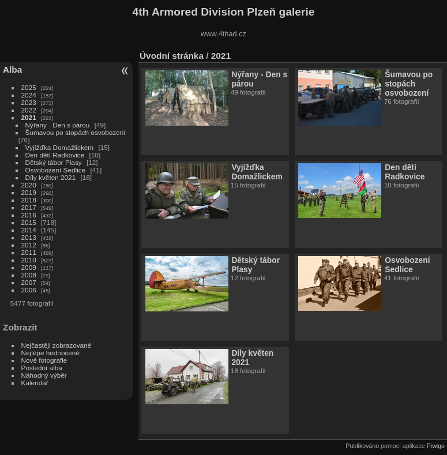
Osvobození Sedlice (55, 170)
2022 (28, 110)
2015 (28, 222)
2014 (28, 230)
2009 (28, 267)
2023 (28, 102)
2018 (28, 200)
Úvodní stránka (172, 56)
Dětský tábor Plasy (53, 162)
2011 (28, 252)
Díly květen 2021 (50, 177)
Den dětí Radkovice (55, 155)
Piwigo (436, 445)
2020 (28, 185)
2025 (28, 87)
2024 (28, 95)
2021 (28, 117)
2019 (28, 192)
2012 (28, 245)
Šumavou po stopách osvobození (75, 132)
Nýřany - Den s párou (57, 125)
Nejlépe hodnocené (50, 352)
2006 (28, 290)
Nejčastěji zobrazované (56, 345)
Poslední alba (41, 367)
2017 (28, 207)
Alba (12, 69)
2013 (28, 237)
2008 (28, 275)
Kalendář (34, 382)
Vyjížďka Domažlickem (59, 147)
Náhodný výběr (44, 375)
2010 (28, 260)
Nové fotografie (44, 360)
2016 (28, 215)
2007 (28, 282)
